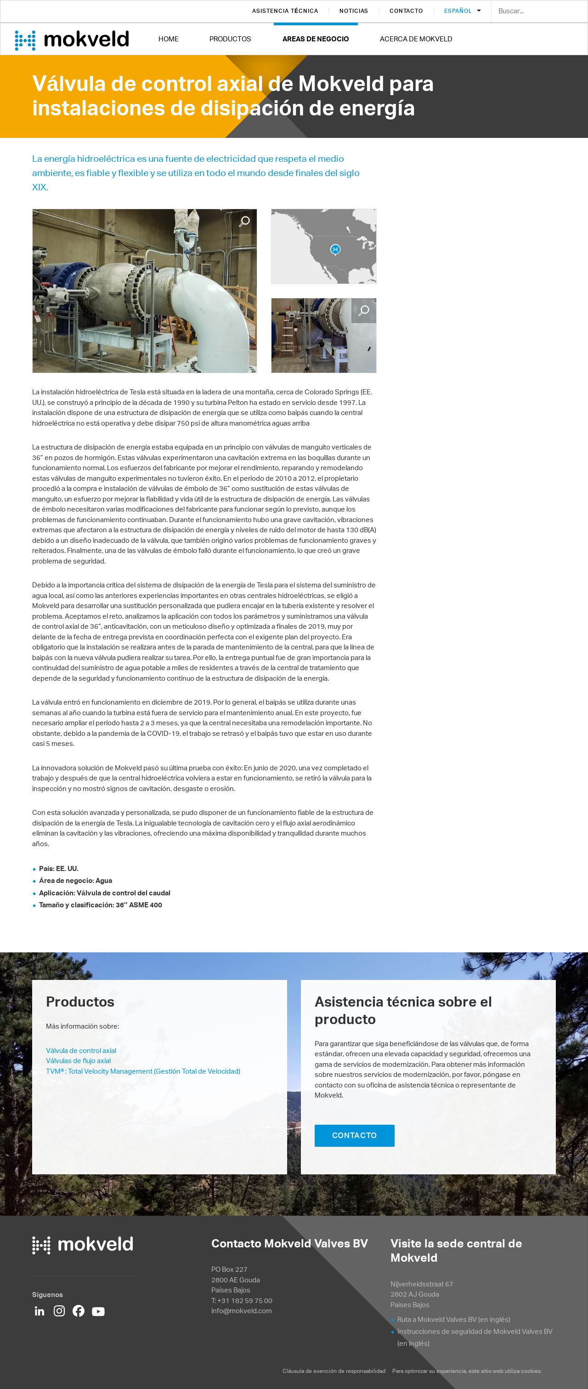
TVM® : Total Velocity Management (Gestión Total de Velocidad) (143, 1071)
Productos (230, 39)
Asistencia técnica (285, 10)
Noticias (354, 10)
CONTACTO (355, 1135)
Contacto (406, 10)
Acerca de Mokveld (416, 39)
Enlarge (244, 221)
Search (574, 12)
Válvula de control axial (81, 1050)
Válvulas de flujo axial (78, 1061)
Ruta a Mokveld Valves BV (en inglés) (453, 1319)
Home (168, 39)
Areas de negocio (316, 39)
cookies (531, 1370)
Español (459, 10)
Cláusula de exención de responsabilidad (335, 1370)
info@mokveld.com (241, 1311)
